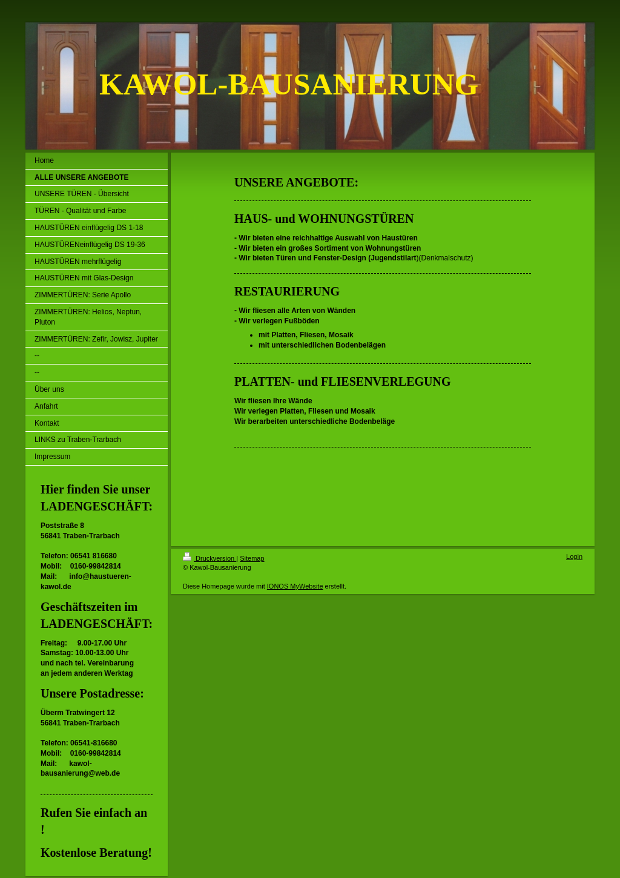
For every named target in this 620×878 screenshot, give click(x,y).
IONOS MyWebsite (295, 586)
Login (574, 556)
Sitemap (252, 558)
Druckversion (209, 558)
